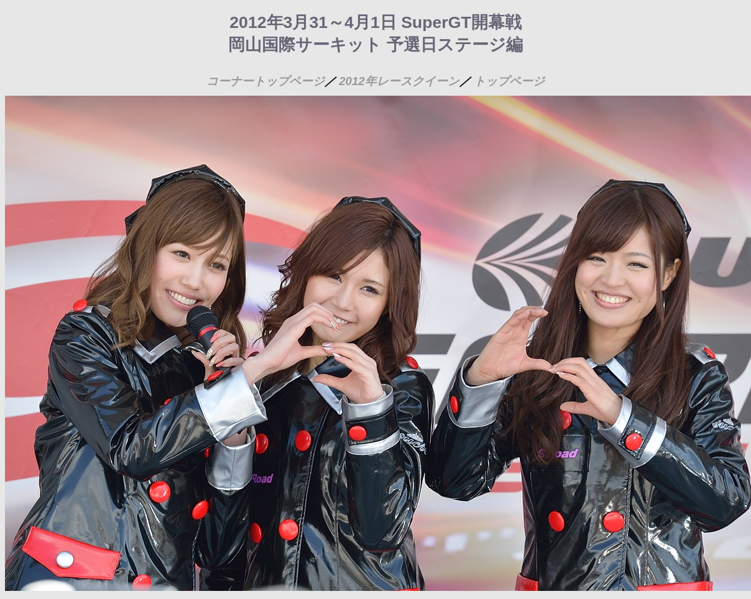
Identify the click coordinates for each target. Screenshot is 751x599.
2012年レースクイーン (399, 81)
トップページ (509, 81)
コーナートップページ (265, 81)
